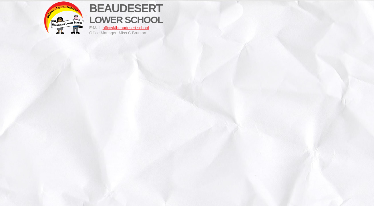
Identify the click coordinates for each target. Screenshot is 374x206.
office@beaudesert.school (126, 27)
